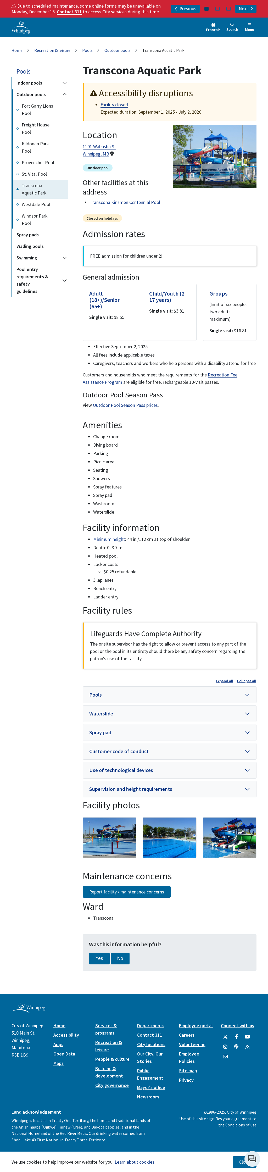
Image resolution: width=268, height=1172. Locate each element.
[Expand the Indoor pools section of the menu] (64, 83)
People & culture (112, 1059)
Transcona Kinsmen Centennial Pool (125, 202)
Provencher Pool (38, 162)
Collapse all (246, 681)
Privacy (186, 1080)
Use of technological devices (121, 770)
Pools (87, 50)
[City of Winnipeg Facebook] (236, 1036)
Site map (188, 1071)
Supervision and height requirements (130, 789)
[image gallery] (109, 837)
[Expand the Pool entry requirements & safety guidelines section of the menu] (64, 280)
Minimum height (109, 539)
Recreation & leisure (52, 50)
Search (232, 27)
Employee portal (196, 1026)
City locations (151, 1044)
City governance (112, 1085)
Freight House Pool (35, 128)
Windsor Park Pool (35, 219)
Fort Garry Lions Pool (37, 109)
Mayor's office (151, 1087)
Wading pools (30, 246)
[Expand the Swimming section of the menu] (64, 258)
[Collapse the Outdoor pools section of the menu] (64, 94)
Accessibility (66, 1035)
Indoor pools (29, 83)
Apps (58, 1044)
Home (17, 50)
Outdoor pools (117, 50)
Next (246, 9)
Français (213, 29)
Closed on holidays (102, 218)
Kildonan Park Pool (35, 147)
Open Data (64, 1054)
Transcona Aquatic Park (34, 189)
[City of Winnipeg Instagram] (225, 1046)
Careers (186, 1035)
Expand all (224, 681)
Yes (99, 958)
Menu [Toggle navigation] (249, 27)
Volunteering (192, 1044)
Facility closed (114, 105)
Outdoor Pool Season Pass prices (125, 405)
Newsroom (148, 1097)
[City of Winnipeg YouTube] (247, 1036)
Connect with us (237, 1026)
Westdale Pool (36, 204)
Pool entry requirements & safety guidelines (32, 280)
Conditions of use (240, 1124)
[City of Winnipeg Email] (225, 1056)
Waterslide (101, 713)
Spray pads (27, 235)
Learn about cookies (134, 1162)
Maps (58, 1063)
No (120, 958)
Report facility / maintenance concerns (126, 892)
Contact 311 (69, 12)
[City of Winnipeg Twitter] (225, 1036)
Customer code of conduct (119, 751)
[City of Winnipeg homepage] (28, 1011)
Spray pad (100, 732)
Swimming (26, 258)
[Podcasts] (236, 1046)
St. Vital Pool (34, 174)
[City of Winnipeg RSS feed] (247, 1046)
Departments (150, 1026)
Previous (185, 9)
